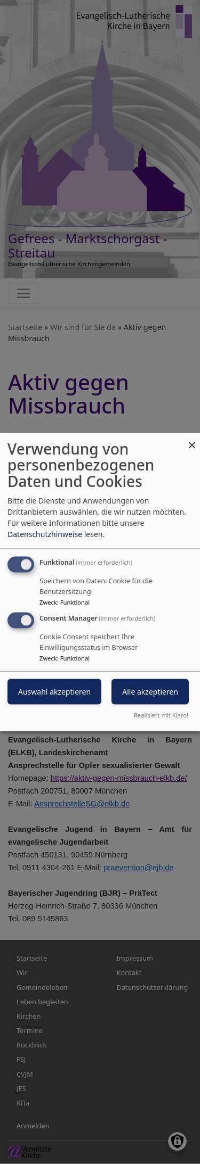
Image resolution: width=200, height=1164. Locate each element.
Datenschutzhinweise (44, 534)
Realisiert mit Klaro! (161, 715)
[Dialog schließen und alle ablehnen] (192, 439)
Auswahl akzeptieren (54, 692)
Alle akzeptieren (150, 692)
